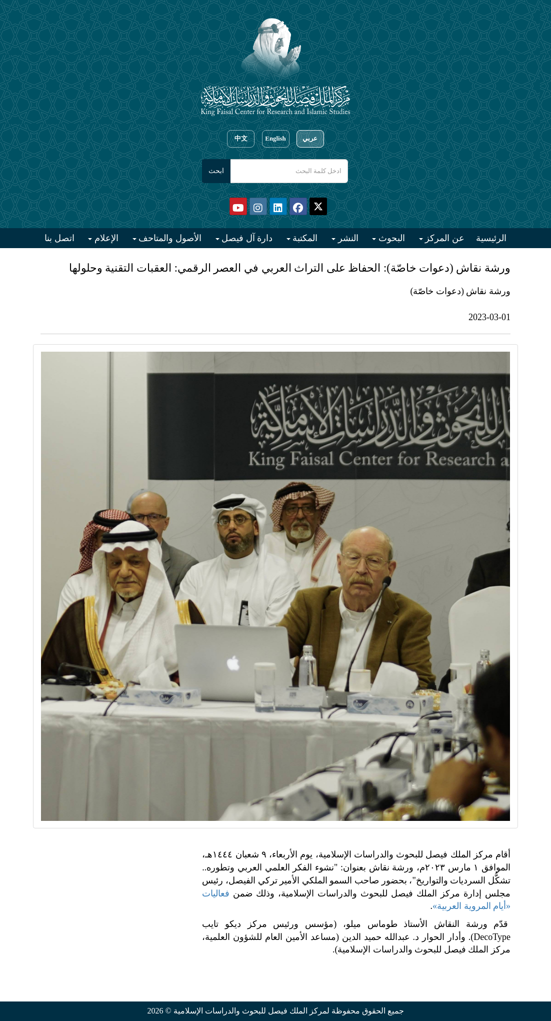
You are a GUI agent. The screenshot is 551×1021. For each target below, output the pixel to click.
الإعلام (105, 238)
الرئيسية (491, 238)
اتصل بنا (59, 238)
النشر (347, 238)
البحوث (390, 238)
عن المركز (443, 238)
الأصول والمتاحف (169, 238)
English (275, 138)
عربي (310, 138)
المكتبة (304, 238)
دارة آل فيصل (246, 238)
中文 (241, 138)
